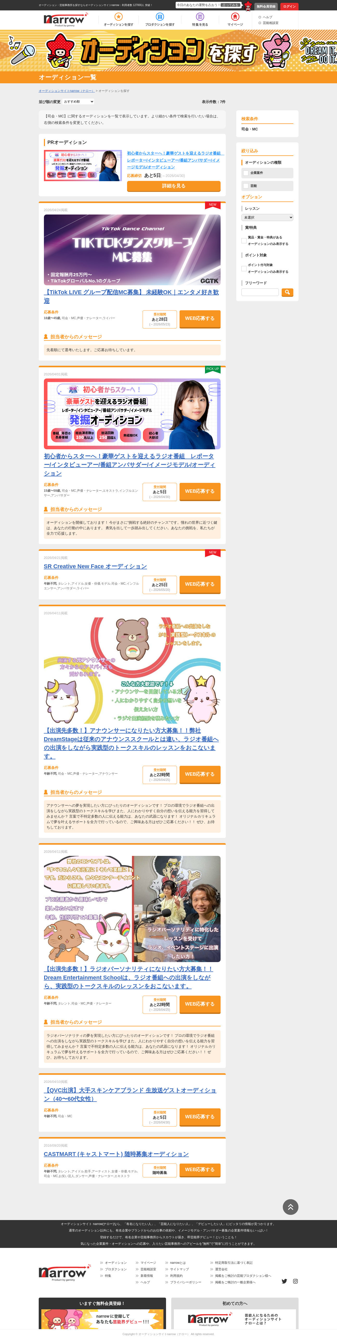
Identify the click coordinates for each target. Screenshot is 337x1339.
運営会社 (221, 1269)
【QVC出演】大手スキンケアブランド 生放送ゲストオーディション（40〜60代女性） (130, 1094)
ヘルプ (267, 17)
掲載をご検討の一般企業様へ (235, 1282)
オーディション (116, 1263)
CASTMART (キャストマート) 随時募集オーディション (116, 1154)
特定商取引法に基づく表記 (234, 1263)
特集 (108, 1276)
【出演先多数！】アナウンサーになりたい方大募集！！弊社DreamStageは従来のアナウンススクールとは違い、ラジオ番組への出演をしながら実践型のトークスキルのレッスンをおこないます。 (131, 743)
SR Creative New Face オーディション (95, 566)
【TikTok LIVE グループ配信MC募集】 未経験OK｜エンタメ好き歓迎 (131, 296)
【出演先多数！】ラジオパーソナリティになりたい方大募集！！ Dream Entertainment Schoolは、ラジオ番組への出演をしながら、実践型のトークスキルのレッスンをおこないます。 (128, 977)
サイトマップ (179, 1269)
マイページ (148, 1263)
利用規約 (176, 1276)
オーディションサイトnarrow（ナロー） (164, 1334)
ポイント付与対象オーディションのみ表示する (268, 268)
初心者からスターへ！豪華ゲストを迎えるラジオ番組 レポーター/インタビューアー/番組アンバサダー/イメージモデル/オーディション (175, 160)
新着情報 (147, 1276)
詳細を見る (174, 185)
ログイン (289, 6)
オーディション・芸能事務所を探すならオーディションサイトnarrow (79, 5)
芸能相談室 (271, 23)
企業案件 (256, 173)
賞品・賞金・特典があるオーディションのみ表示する (268, 241)
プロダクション (116, 1269)
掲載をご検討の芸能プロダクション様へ (243, 1276)
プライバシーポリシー (185, 1282)
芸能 (253, 186)
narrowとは (178, 1263)
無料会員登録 (266, 6)
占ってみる (230, 5)
